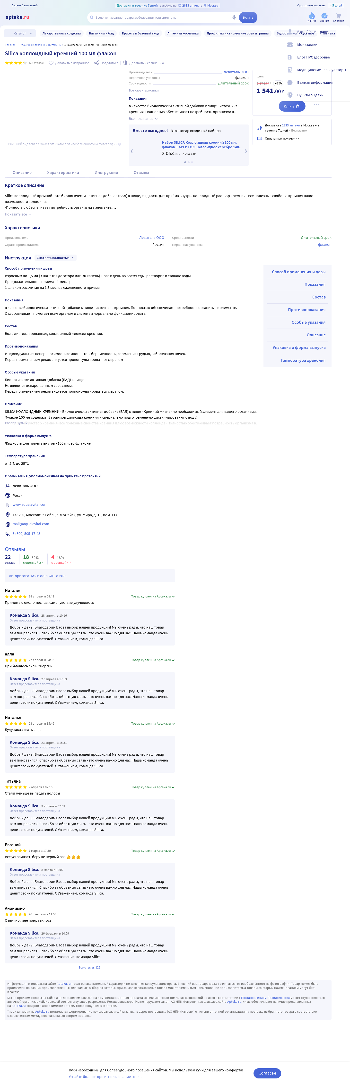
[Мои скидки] (343, 48)
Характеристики (63, 184)
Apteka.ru (64, 995)
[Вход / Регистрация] (343, 35)
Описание (22, 184)
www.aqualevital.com (30, 516)
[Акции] (312, 18)
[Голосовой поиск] (234, 17)
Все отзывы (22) (90, 979)
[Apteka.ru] (21, 17)
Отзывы (141, 184)
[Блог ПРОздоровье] (343, 61)
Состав (319, 308)
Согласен (267, 1073)
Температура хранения (303, 372)
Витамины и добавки (32, 45)
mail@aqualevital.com (31, 535)
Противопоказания (307, 321)
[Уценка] (324, 18)
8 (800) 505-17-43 (26, 545)
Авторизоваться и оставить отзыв (37, 587)
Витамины (54, 45)
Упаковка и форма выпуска (299, 359)
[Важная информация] (343, 86)
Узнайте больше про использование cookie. (106, 1076)
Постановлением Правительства (265, 1009)
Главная (10, 45)
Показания (315, 296)
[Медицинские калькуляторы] (343, 73)
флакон (325, 256)
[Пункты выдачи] (343, 99)
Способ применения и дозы (299, 283)
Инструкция (106, 184)
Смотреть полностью (55, 269)
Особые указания (309, 334)
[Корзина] (338, 18)
